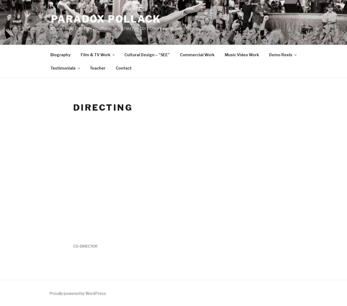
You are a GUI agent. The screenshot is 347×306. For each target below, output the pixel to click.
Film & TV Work (98, 54)
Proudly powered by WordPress (77, 293)
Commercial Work (197, 54)
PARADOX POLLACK (106, 19)
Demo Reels (283, 54)
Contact (124, 68)
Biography (60, 54)
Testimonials (65, 68)
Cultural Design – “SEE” (147, 54)
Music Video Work (242, 54)
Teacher (97, 68)
